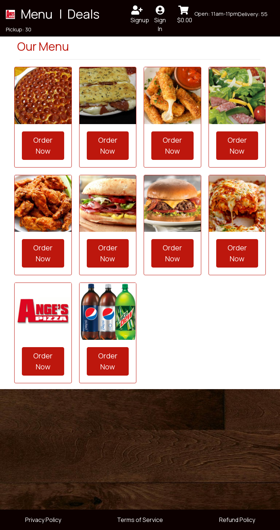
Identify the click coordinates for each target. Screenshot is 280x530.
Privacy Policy (43, 520)
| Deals (78, 13)
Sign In (160, 15)
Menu (38, 13)
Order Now (42, 145)
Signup (139, 14)
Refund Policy (237, 520)
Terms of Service (140, 520)
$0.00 (184, 14)
